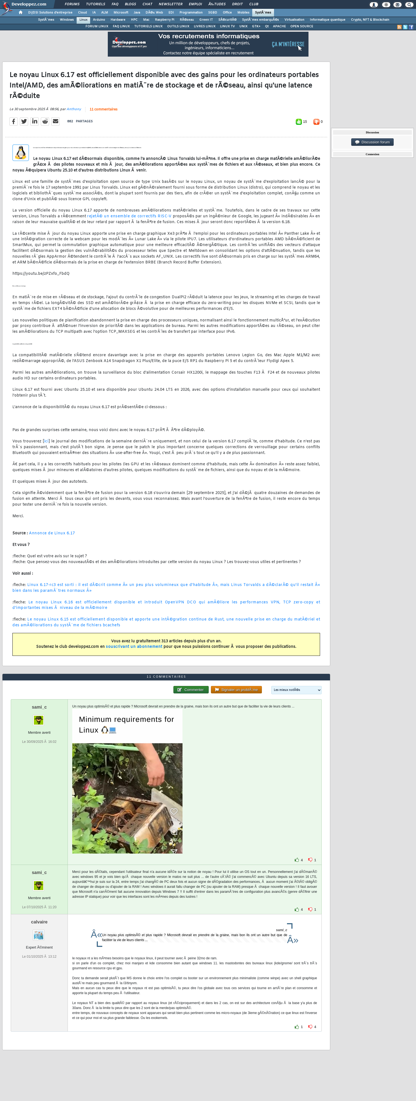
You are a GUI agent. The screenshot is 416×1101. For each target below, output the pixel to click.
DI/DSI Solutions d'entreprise (50, 13)
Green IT (206, 20)
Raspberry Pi (164, 20)
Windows (67, 20)
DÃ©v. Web (154, 13)
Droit (237, 4)
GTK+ (256, 26)
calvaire (39, 922)
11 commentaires (103, 109)
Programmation (191, 13)
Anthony (73, 109)
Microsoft (121, 13)
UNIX (243, 26)
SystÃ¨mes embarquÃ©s (260, 20)
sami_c (39, 707)
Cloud (82, 13)
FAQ (115, 4)
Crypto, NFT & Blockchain (370, 20)
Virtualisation (294, 20)
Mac (146, 20)
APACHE (279, 26)
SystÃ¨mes (263, 13)
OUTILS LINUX (178, 26)
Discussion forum (372, 142)
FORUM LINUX (96, 26)
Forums (72, 4)
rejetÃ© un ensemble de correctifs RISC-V (129, 216)
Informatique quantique (327, 20)
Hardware (118, 20)
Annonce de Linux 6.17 (52, 533)
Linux (83, 20)
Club (254, 4)
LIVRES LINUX (205, 26)
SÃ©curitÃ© (227, 20)
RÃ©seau (187, 20)
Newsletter (170, 4)
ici (46, 441)
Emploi (195, 4)
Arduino (99, 20)
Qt (267, 26)
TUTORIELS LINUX (148, 26)
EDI (171, 13)
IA (94, 13)
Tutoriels (95, 4)
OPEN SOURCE (301, 26)
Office (227, 13)
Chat (147, 4)
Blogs (130, 4)
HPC (134, 20)
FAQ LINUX (121, 26)
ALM (104, 13)
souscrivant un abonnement (134, 646)
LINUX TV (227, 26)
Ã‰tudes (217, 4)
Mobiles (243, 13)
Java (137, 13)
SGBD (212, 13)
